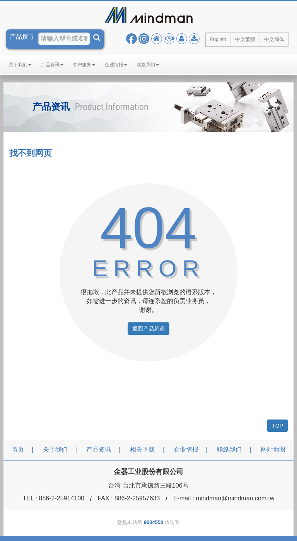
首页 (18, 449)
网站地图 (273, 449)
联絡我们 (148, 64)
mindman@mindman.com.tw (235, 498)
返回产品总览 (148, 328)
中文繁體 (245, 39)
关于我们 (20, 64)
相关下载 (142, 449)
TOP (277, 426)
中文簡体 (274, 39)
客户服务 (84, 64)
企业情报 (116, 64)
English (218, 39)
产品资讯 (52, 64)
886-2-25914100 (61, 498)
